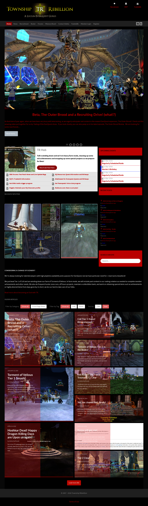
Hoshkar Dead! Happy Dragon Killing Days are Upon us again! (19, 436)
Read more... (11, 134)
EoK (73, 306)
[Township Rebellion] (40, 10)
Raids (81, 306)
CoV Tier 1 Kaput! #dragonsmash (86, 320)
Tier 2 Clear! (83, 457)
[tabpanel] (74, 83)
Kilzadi (103, 205)
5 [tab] (81, 145)
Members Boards (106, 203)
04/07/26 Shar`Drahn (109, 229)
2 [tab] (70, 145)
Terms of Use (74, 502)
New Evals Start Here (47, 167)
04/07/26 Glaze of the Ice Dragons (113, 201)
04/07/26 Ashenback (109, 239)
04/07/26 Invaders (108, 220)
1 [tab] (67, 145)
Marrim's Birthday (109, 169)
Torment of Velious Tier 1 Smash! (21, 377)
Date (105, 306)
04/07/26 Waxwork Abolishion (112, 210)
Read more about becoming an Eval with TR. (22, 292)
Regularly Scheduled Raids (113, 163)
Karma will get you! (87, 430)
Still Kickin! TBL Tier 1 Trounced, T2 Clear (88, 376)
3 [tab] (74, 145)
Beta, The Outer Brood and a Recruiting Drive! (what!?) (74, 114)
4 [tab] (77, 145)
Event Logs (113, 203)
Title (98, 306)
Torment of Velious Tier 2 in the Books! (91, 348)
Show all (25, 306)
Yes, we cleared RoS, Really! (91, 402)
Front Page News (38, 306)
